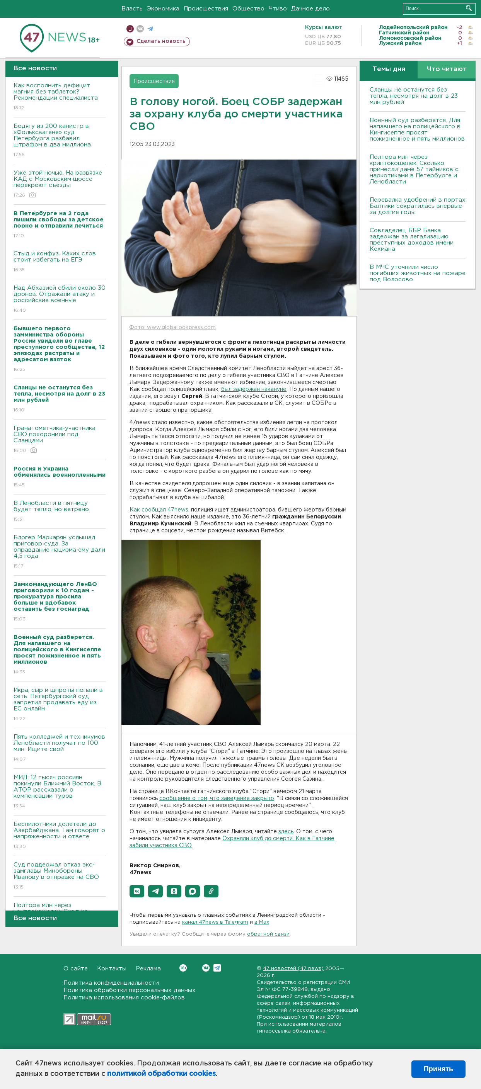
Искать (469, 8)
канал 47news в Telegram (215, 922)
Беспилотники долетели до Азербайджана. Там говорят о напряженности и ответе (60, 836)
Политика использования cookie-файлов (124, 997)
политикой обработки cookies (161, 1074)
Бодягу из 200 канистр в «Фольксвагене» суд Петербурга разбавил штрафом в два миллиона (60, 141)
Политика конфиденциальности (111, 982)
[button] (137, 891)
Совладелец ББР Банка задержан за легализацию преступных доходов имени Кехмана (412, 239)
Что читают (447, 69)
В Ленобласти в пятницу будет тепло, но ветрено (60, 512)
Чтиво (278, 8)
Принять (438, 1069)
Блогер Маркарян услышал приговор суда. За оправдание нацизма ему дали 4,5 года (60, 552)
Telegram (217, 968)
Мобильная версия (130, 28)
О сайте (75, 968)
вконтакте (140, 28)
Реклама (148, 968)
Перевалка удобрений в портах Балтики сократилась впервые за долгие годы (418, 206)
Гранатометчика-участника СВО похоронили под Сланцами (60, 440)
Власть (132, 8)
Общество (248, 8)
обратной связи (268, 934)
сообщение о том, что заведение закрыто (216, 798)
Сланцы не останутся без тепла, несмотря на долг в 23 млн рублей (414, 96)
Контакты (111, 968)
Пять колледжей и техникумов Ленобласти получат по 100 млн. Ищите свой (60, 748)
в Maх (261, 922)
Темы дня (388, 69)
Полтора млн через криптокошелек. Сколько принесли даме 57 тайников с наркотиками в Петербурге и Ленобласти (414, 169)
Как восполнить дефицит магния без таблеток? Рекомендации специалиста (60, 97)
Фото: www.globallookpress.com (172, 327)
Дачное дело (310, 8)
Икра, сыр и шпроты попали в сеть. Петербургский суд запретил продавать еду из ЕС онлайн (60, 705)
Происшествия (206, 8)
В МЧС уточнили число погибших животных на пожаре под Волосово (418, 273)
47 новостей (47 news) (293, 969)
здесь (285, 831)
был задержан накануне (254, 389)
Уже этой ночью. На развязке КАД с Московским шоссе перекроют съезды (60, 184)
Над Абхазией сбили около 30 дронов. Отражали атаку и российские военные (60, 299)
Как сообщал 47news (159, 510)
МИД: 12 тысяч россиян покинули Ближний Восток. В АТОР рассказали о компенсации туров (60, 792)
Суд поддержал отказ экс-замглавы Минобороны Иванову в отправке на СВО (60, 876)
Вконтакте (183, 968)
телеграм (150, 28)
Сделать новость (161, 41)
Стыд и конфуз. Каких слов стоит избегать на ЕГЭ (60, 262)
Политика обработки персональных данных (129, 990)
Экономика (163, 8)
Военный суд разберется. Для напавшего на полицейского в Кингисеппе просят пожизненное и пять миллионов (417, 129)
